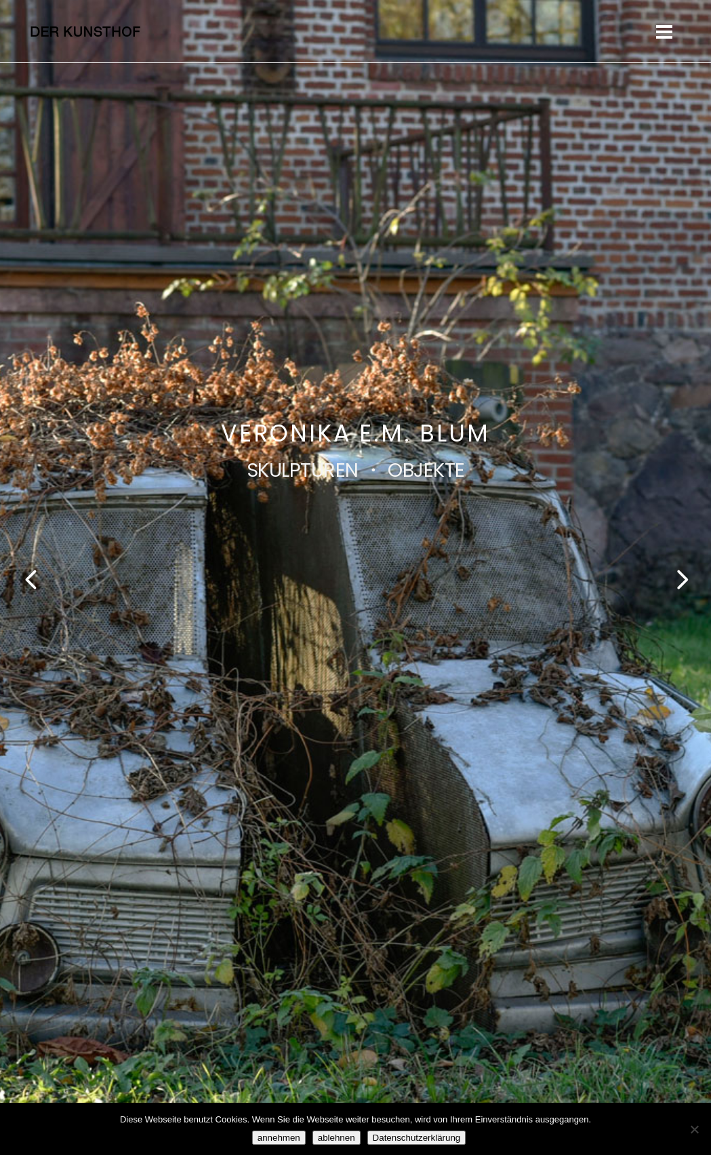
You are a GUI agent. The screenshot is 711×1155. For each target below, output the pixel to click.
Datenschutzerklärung (417, 1138)
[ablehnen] (694, 1129)
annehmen (279, 1138)
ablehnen (336, 1138)
